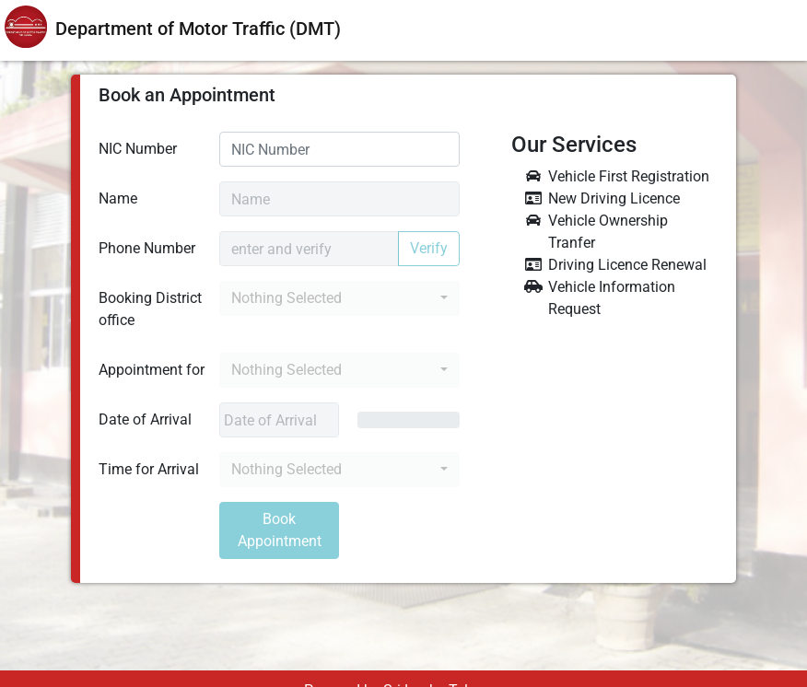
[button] (339, 298)
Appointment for (152, 369)
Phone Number (147, 248)
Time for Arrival (149, 469)
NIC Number (138, 148)
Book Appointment (280, 530)
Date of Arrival (145, 419)
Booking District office (150, 309)
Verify (429, 248)
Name (118, 198)
